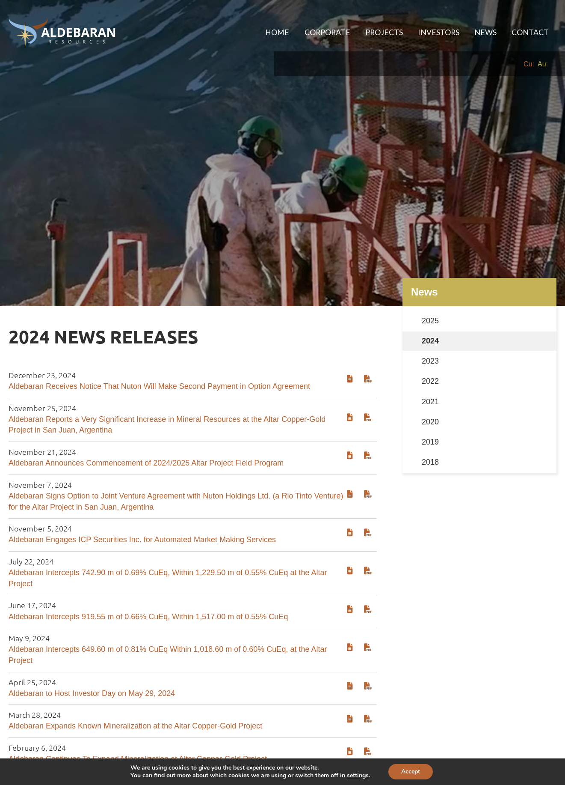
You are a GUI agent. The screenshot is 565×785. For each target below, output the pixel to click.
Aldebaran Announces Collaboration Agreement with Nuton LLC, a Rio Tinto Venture (152, 751)
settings (358, 775)
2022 (430, 341)
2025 (430, 280)
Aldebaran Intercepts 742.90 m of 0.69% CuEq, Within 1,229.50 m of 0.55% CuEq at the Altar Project (168, 538)
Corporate (316, 32)
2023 (430, 320)
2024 (430, 300)
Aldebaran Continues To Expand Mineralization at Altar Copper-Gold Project (138, 718)
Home (264, 32)
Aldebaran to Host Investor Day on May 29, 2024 (92, 652)
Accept (410, 771)
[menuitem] (264, 32)
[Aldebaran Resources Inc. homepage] (62, 32)
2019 (430, 401)
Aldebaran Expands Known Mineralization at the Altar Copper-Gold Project (135, 685)
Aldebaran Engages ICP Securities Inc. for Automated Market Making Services (142, 499)
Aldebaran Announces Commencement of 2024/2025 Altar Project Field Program (146, 422)
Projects (376, 32)
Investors (433, 32)
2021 (430, 361)
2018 (430, 422)
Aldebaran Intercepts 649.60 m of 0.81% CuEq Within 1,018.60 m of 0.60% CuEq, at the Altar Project (168, 614)
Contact (529, 32)
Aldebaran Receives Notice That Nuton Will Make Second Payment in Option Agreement (159, 346)
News (482, 32)
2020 (430, 381)
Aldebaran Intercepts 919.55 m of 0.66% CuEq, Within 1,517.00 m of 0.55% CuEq (148, 576)
